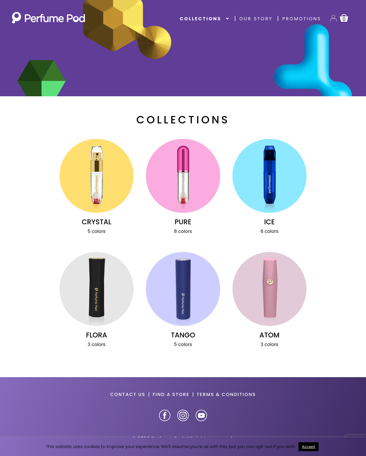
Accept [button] (308, 446)
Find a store (171, 394)
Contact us (127, 394)
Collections (200, 18)
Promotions (301, 18)
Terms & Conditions (226, 394)
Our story (255, 18)
